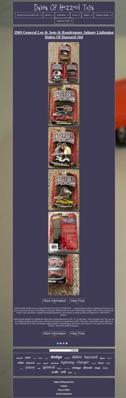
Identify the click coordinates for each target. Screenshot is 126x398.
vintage (76, 367)
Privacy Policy (64, 390)
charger (83, 362)
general (49, 367)
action (46, 358)
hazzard (90, 357)
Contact (64, 386)
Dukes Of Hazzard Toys (64, 382)
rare (28, 357)
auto (108, 363)
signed (45, 363)
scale (55, 372)
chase (109, 358)
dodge (56, 357)
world (94, 363)
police (39, 363)
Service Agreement (64, 394)
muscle (19, 358)
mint (34, 358)
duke (39, 368)
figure (102, 358)
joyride (67, 368)
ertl (63, 372)
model (67, 358)
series (21, 368)
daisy (105, 368)
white (20, 362)
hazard (30, 362)
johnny (30, 367)
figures (59, 368)
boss (101, 363)
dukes (77, 356)
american (54, 363)
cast (70, 372)
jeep (40, 358)
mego (97, 367)
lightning (67, 362)
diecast (87, 367)
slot (75, 373)
